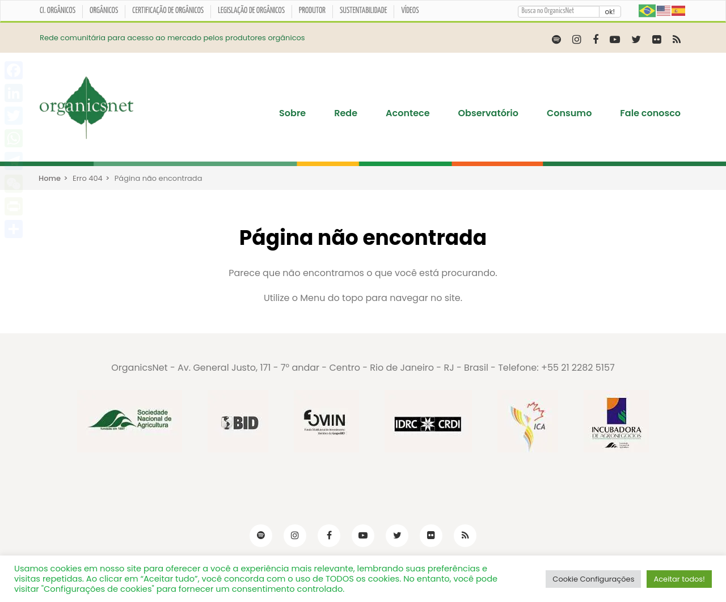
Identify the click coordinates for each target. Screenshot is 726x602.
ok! (610, 11)
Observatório (488, 113)
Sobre (292, 113)
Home (50, 178)
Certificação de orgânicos (168, 11)
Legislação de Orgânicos (251, 11)
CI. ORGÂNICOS (57, 11)
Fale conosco (650, 113)
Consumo (569, 113)
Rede (345, 113)
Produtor (312, 11)
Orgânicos (104, 11)
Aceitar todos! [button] (679, 579)
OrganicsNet (139, 367)
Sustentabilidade (363, 11)
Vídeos (410, 11)
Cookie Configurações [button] (593, 579)
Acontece (407, 113)
